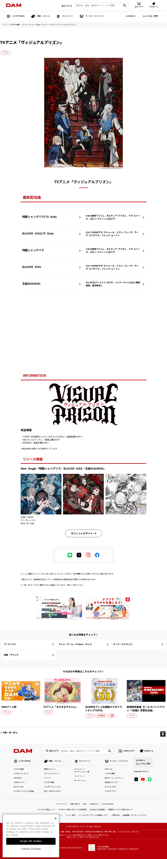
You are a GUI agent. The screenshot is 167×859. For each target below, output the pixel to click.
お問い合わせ (75, 804)
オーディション (80, 780)
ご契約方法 (115, 815)
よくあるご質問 (151, 16)
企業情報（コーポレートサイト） (135, 815)
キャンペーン (79, 776)
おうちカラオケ (110, 787)
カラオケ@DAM (107, 804)
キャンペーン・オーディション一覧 (81, 770)
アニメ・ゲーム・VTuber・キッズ (34, 25)
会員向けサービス (111, 782)
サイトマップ (62, 804)
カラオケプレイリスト (52, 787)
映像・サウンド (11, 655)
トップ (4, 25)
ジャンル (47, 778)
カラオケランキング (21, 773)
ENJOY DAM (18, 787)
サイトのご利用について (46, 809)
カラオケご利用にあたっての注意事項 (72, 809)
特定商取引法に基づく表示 (32, 815)
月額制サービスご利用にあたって (120, 809)
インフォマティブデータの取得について (93, 815)
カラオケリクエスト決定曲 (24, 791)
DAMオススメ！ (20, 782)
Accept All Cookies (31, 851)
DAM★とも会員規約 (97, 809)
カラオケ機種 (110, 773)
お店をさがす (129, 751)
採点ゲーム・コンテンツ (114, 778)
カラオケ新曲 (19, 769)
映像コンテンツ (50, 769)
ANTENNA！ (18, 778)
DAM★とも (148, 751)
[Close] (55, 828)
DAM (85, 804)
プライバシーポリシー (54, 815)
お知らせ (131, 16)
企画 (112, 716)
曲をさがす (67, 6)
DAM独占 (101, 716)
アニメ (5, 53)
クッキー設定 (70, 815)
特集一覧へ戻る (10, 733)
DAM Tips (108, 769)
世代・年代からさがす (52, 791)
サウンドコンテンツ (51, 773)
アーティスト (10, 644)
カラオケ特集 (15, 25)
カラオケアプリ (110, 791)
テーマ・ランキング (122, 644)
